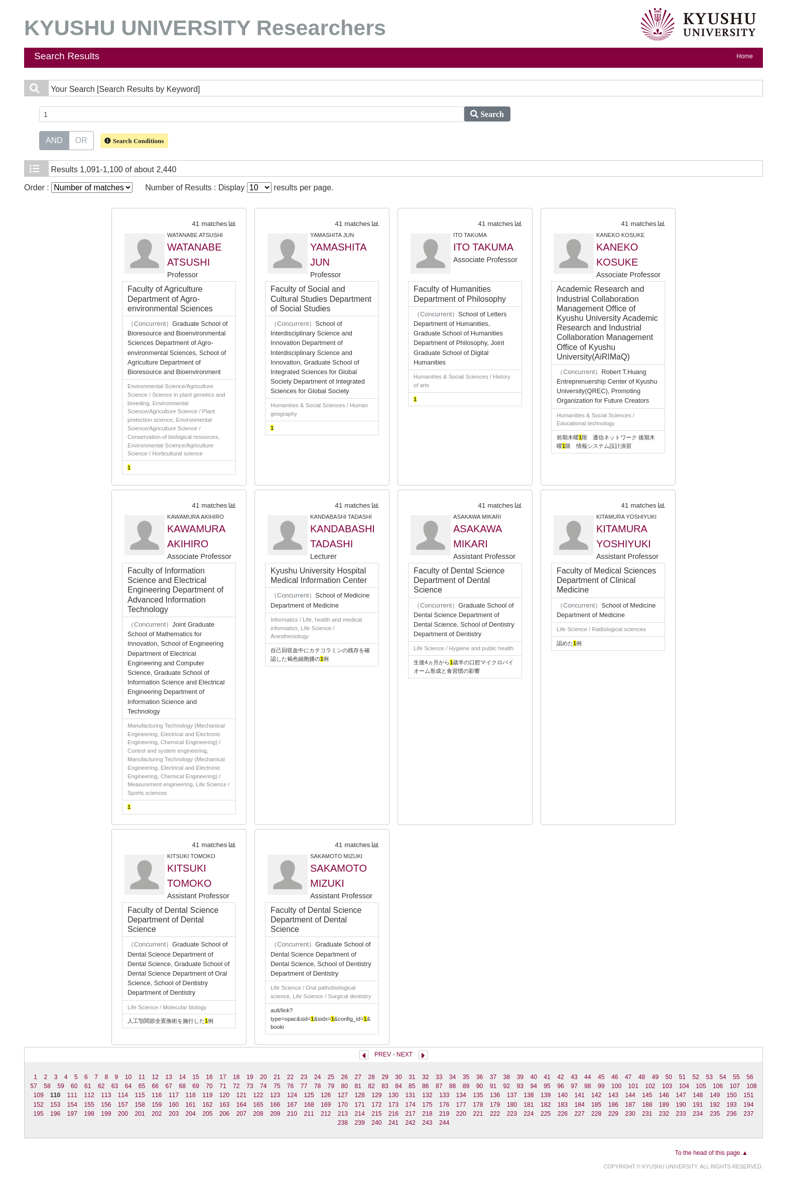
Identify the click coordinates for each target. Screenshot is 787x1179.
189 (664, 1104)
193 (732, 1104)
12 (155, 1077)
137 (512, 1095)
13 (169, 1077)
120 (224, 1095)
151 (748, 1095)
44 (587, 1077)
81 (357, 1086)
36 (479, 1077)
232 (664, 1113)
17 (222, 1077)
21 (277, 1077)
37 (493, 1077)
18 (236, 1077)
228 (596, 1113)
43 (574, 1077)
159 (157, 1104)
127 (343, 1095)
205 (207, 1113)
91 (493, 1086)
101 (633, 1086)
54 (722, 1077)
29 (384, 1077)
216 (393, 1113)
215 (376, 1113)
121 (241, 1095)
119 (207, 1095)
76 (290, 1086)
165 (258, 1104)
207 (241, 1113)
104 (684, 1086)
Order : (78, 187)
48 (641, 1077)
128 (359, 1095)
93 (519, 1086)
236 (732, 1113)
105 (701, 1086)
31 (412, 1077)
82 (371, 1086)
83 (384, 1086)
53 (709, 1077)
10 (128, 1077)
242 (411, 1122)
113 (106, 1095)
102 (650, 1086)
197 (72, 1113)
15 (195, 1077)
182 (546, 1104)
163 (224, 1104)
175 (427, 1104)
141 (579, 1095)
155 (89, 1104)
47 (628, 1077)
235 (715, 1113)
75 (277, 1086)
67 (169, 1086)
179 (495, 1104)
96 (560, 1086)
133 (444, 1095)
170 (343, 1104)
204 (191, 1113)
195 (38, 1113)
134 (461, 1095)
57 (33, 1086)
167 (292, 1104)
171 (359, 1104)
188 (647, 1104)
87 (439, 1086)
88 (452, 1086)
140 (563, 1095)
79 (331, 1086)
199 (106, 1113)
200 (123, 1113)
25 (331, 1077)
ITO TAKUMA (483, 247)
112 (89, 1095)
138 (528, 1095)
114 (123, 1095)
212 (326, 1113)
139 (546, 1095)
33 (439, 1077)
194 (748, 1104)
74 (263, 1086)
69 (195, 1086)
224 (528, 1113)
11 (142, 1077)
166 (275, 1104)
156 (106, 1104)
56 (749, 1077)
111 (72, 1095)
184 (579, 1104)
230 (630, 1113)
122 (258, 1095)
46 (614, 1077)
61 (87, 1086)
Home (745, 56)
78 (317, 1086)
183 (563, 1104)
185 (596, 1104)
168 (309, 1104)
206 (224, 1113)
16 (209, 1077)
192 (715, 1104)
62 (101, 1086)
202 (157, 1113)
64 (128, 1086)
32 (425, 1077)
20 (263, 1077)
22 (290, 1077)
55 (736, 1077)
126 (326, 1095)
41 (547, 1077)
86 (425, 1086)
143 (613, 1095)
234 (698, 1113)
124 (292, 1095)
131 (411, 1095)
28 (371, 1077)
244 (444, 1122)
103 (667, 1086)
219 (444, 1113)
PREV (382, 1054)
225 (546, 1113)
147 (681, 1095)
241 (393, 1122)
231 (647, 1113)
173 (393, 1104)
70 (209, 1086)
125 (309, 1095)
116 (157, 1095)
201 (140, 1113)
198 (89, 1113)
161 (191, 1104)
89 (466, 1086)
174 (411, 1104)
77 (304, 1086)
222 (495, 1113)
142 (596, 1095)
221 (478, 1113)
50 (669, 1077)
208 (258, 1113)
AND (54, 140)
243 (427, 1122)
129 (376, 1095)
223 (512, 1113)
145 (647, 1095)
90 (479, 1086)
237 (748, 1113)
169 (326, 1104)
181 (528, 1104)
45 (601, 1077)
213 (343, 1113)
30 (398, 1077)
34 (452, 1077)
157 (123, 1104)
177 (461, 1104)
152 (38, 1104)
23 (304, 1077)
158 (140, 1104)
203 (174, 1113)
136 (495, 1095)
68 (182, 1086)
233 (681, 1113)
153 (55, 1104)
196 (55, 1113)
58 (47, 1086)
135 (478, 1095)
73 (249, 1086)
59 (60, 1086)
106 (718, 1086)
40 (533, 1077)
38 (506, 1077)
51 (682, 1077)
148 (698, 1095)
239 (359, 1122)
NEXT (405, 1054)
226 (563, 1113)
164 (241, 1104)
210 (292, 1113)
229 (613, 1113)
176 (444, 1104)
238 (343, 1122)
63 (114, 1086)
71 (222, 1086)
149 (715, 1095)
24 (317, 1077)
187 (630, 1104)
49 (655, 1077)
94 (533, 1086)
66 (155, 1086)
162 (207, 1104)
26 (344, 1077)
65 (142, 1086)
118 (191, 1095)
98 (587, 1086)
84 (398, 1086)
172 (376, 1104)
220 (461, 1113)
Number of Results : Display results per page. (239, 187)
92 (506, 1086)
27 (357, 1077)
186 (613, 1104)
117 (174, 1095)
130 (393, 1095)
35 (466, 1077)
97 (574, 1086)
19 (249, 1077)
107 (735, 1086)
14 (182, 1077)
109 (38, 1095)
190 (681, 1104)
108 (751, 1086)
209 (275, 1113)
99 (601, 1086)
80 (344, 1086)
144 (630, 1095)
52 (695, 1077)
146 (664, 1095)
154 (72, 1104)
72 (236, 1086)
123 (275, 1095)
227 (579, 1113)
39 (519, 1077)
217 (411, 1113)
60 (74, 1086)
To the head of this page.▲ (711, 1152)
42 (560, 1077)
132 (427, 1095)
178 (478, 1104)
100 (616, 1086)
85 (412, 1086)
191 (698, 1104)
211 (309, 1113)
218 (427, 1113)
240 (376, 1122)
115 (140, 1095)
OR (81, 140)
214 (359, 1113)
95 (547, 1086)
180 (512, 1104)
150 (732, 1095)
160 (174, 1104)
